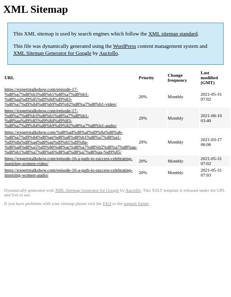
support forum (136, 203)
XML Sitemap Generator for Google (52, 53)
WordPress (124, 46)
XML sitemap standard (173, 34)
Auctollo (108, 53)
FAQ (107, 203)
